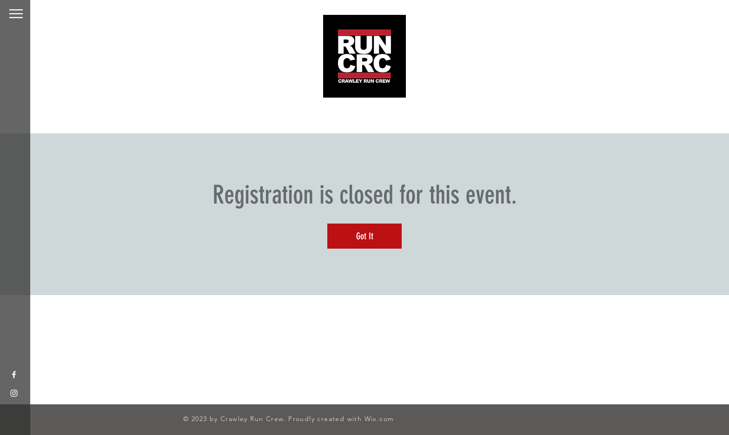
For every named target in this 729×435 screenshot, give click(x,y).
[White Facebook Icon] (14, 374)
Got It (364, 236)
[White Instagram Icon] (14, 393)
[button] (16, 13)
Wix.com (379, 419)
